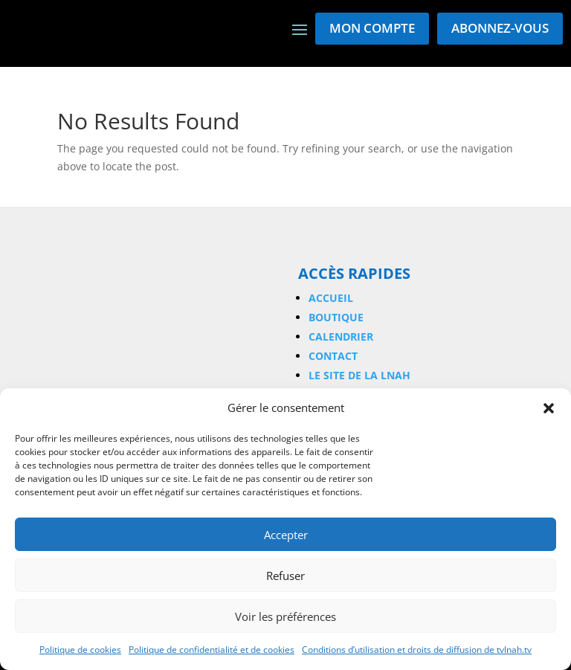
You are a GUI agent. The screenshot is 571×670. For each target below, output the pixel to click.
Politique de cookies (80, 649)
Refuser (285, 575)
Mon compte (372, 27)
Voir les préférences (285, 616)
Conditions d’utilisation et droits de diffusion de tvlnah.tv (417, 649)
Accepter (286, 534)
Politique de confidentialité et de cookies (211, 649)
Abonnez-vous (500, 27)
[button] (548, 408)
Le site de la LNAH (359, 375)
